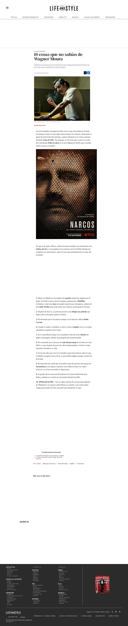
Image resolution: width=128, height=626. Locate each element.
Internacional (11, 598)
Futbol (9, 580)
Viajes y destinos (64, 597)
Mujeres (9, 604)
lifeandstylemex (117, 612)
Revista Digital (11, 589)
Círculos (62, 574)
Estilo (14, 17)
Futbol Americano (13, 583)
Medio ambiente (38, 585)
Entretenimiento (30, 17)
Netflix (72, 464)
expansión (110, 17)
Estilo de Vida (63, 601)
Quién (60, 570)
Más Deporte (11, 586)
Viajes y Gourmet (92, 17)
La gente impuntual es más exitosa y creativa (50, 455)
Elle (59, 584)
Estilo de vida (63, 589)
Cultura (61, 580)
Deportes (48, 17)
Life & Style (10, 567)
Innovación (36, 592)
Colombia (80, 464)
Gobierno (36, 571)
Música (75, 17)
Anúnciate (100, 616)
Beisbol (9, 582)
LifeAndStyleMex (121, 612)
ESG (8, 603)
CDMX (34, 576)
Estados (35, 577)
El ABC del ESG (37, 594)
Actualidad (36, 600)
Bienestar (62, 600)
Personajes (62, 598)
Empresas (10, 594)
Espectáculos (63, 571)
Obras (9, 601)
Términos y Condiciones (45, 616)
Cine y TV (63, 17)
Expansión (10, 593)
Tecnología (10, 600)
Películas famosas (49, 464)
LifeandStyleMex (112, 611)
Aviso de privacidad (68, 616)
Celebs (61, 588)
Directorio (114, 616)
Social (35, 586)
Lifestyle (10, 588)
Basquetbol (10, 585)
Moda (60, 576)
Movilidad (36, 589)
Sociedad (36, 580)
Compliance (86, 616)
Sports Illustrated (14, 579)
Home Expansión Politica (15, 595)
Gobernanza (37, 588)
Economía (10, 597)
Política (35, 570)
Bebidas (61, 595)
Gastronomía (63, 594)
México (35, 573)
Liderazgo (36, 601)
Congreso (36, 574)
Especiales (62, 567)
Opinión (35, 579)
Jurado (61, 603)
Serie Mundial (62, 464)
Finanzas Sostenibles (40, 591)
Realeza (61, 573)
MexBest (61, 593)
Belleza (61, 577)
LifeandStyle (37, 567)
